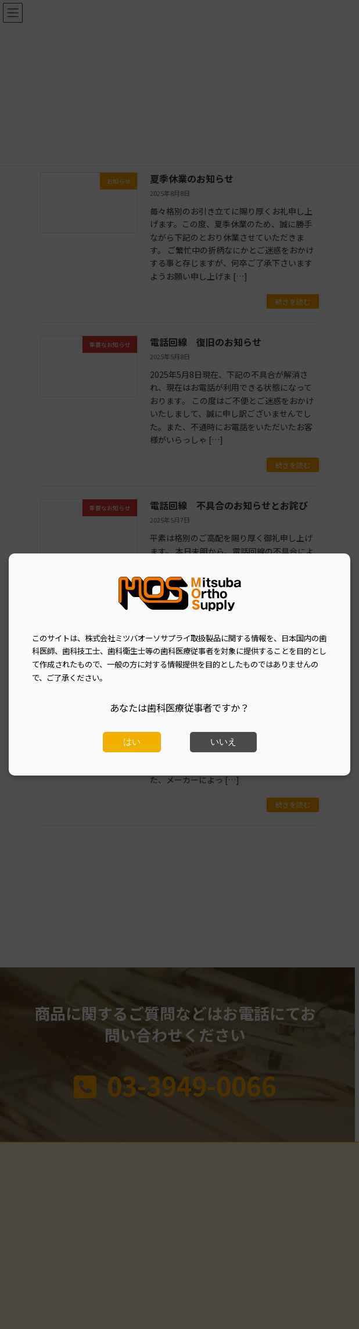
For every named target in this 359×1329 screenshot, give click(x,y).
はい (132, 741)
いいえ (223, 741)
